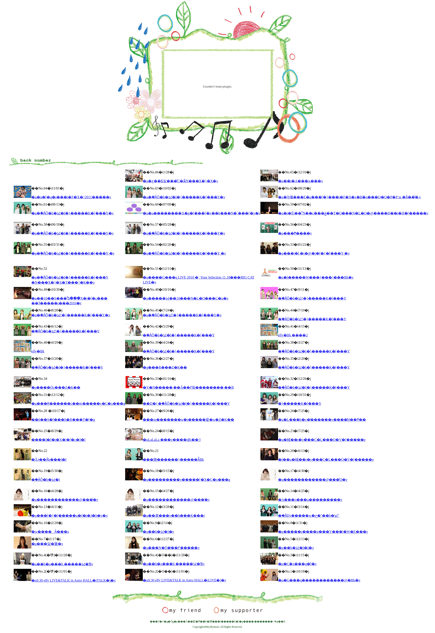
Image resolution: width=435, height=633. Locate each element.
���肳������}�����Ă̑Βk (173, 459)
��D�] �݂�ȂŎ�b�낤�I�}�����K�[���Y (186, 403)
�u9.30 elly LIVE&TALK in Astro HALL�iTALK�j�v (73, 580)
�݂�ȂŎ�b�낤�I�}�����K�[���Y (179, 335)
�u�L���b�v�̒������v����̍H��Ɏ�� (322, 419)
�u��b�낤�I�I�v (296, 548)
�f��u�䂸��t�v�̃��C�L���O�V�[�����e (326, 459)
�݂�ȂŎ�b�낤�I (45, 479)
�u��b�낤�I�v (158, 532)
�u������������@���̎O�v (312, 479)
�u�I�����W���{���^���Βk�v (316, 277)
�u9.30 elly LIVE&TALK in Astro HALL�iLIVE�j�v (184, 580)
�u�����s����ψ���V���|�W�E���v (323, 532)
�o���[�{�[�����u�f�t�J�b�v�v (69, 515)
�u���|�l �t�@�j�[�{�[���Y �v (314, 253)
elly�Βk (37, 351)
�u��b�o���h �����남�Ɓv (62, 564)
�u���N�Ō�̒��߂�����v (171, 548)
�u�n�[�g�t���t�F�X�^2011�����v (71, 197)
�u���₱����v (295, 233)
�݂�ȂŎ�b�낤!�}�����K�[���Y (312, 298)
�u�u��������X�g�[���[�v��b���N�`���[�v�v (201, 213)
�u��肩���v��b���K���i (174, 515)
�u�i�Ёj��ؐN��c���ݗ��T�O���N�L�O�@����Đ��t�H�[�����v (353, 213)
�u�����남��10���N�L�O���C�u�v (185, 298)
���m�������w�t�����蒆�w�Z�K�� (188, 419)
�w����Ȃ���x (50, 532)
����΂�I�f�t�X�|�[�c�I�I (58, 440)
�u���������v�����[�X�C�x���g (186, 479)
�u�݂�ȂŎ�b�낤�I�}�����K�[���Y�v (184, 197)
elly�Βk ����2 (293, 335)
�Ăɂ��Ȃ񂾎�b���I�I (48, 459)
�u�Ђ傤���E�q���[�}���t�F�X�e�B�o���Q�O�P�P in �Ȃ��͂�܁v (349, 197)
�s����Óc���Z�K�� (55, 387)
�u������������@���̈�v (176, 500)
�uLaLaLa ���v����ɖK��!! (172, 440)
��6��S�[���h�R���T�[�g (63, 419)
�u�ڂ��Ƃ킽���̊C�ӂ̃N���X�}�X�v (180, 181)
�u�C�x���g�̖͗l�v (297, 564)
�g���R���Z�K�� (165, 367)
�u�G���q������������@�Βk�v (319, 580)
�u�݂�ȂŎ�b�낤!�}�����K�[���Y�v (70, 315)
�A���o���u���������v (310, 500)
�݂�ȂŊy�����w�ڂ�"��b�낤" (308, 515)
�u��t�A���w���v (300, 181)
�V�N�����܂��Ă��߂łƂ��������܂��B (188, 387)
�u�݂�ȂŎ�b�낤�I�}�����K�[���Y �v (72, 253)
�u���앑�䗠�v (47, 544)
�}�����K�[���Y (299, 403)
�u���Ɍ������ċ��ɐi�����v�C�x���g (78, 403)
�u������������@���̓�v (64, 500)
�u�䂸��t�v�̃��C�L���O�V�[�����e (321, 440)
